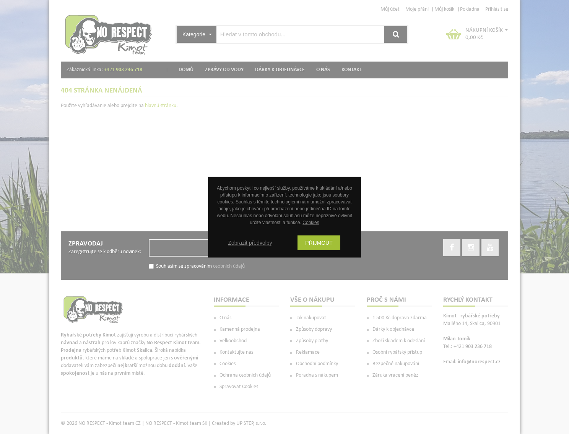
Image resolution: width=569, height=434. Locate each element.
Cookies (310, 222)
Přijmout (319, 242)
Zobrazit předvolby (250, 242)
